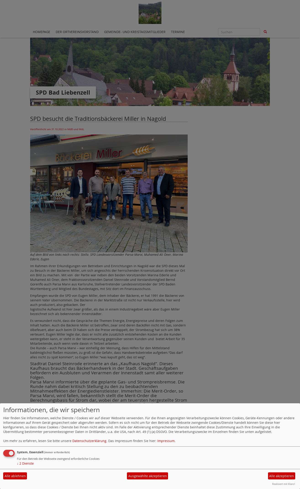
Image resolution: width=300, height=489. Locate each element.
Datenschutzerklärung (89, 441)
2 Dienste (25, 463)
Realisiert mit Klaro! (283, 484)
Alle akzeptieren (281, 476)
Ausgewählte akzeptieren (147, 476)
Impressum (166, 441)
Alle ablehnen (15, 476)
